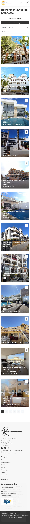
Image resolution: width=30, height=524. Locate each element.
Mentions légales (19, 514)
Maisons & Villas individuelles (8, 493)
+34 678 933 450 (17, 451)
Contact (3, 472)
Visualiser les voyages (15, 23)
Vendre (3, 467)
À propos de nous (5, 462)
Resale (3, 489)
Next (27, 50)
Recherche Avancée (15, 18)
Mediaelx (19, 517)
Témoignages (4, 470)
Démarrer (3, 460)
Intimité (25, 514)
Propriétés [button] (4, 465)
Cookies (22, 515)
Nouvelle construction (7, 487)
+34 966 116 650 (6, 451)
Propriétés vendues (6, 495)
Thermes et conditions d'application (10, 515)
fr (22, 3)
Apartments (4, 491)
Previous (3, 50)
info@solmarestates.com (8, 453)
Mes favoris (4, 475)
